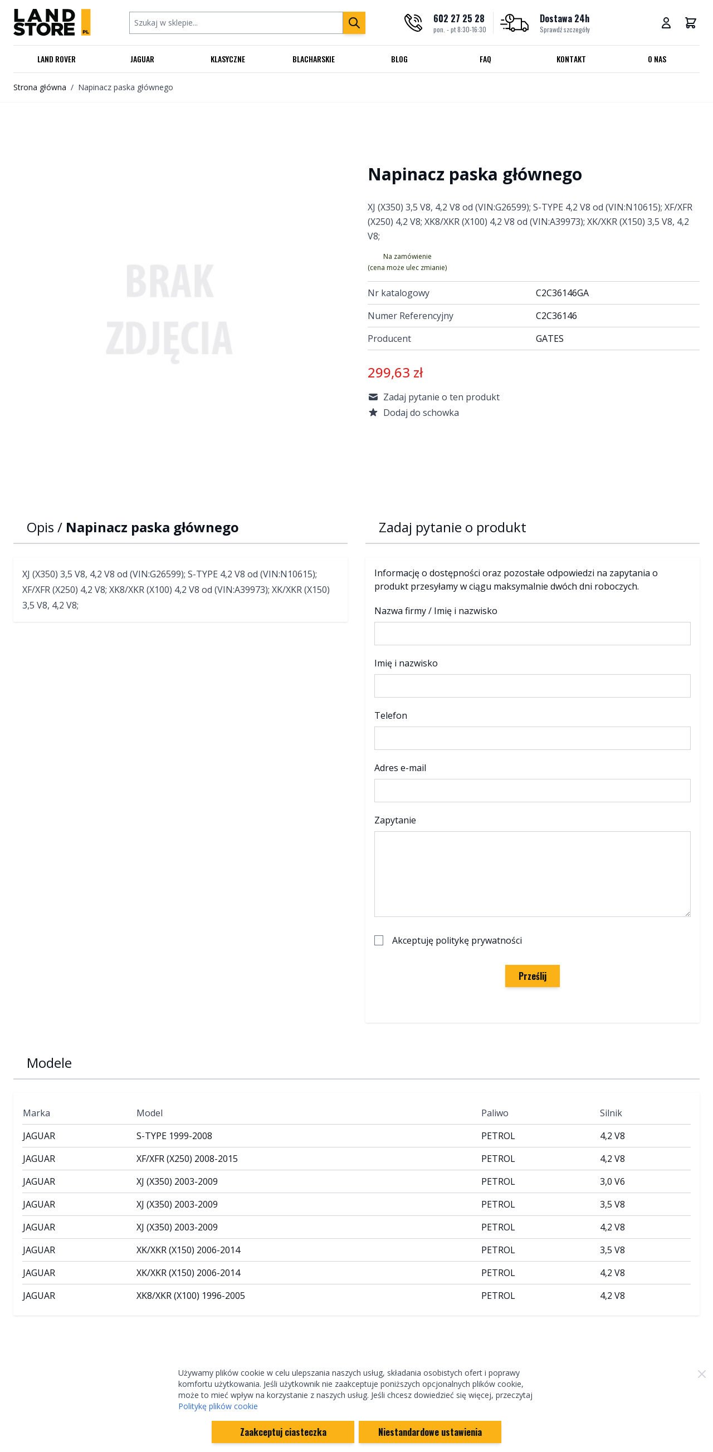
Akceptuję (457, 940)
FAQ (485, 59)
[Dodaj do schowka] (534, 412)
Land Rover (56, 59)
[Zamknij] (702, 1374)
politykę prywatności (479, 940)
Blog (399, 59)
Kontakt (571, 59)
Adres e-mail (400, 768)
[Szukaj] (354, 23)
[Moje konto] (666, 23)
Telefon (390, 715)
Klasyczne (228, 59)
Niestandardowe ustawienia (430, 1432)
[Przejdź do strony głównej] (52, 22)
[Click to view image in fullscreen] (179, 312)
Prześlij (532, 976)
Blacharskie (313, 59)
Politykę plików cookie (218, 1406)
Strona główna (39, 87)
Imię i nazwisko (406, 663)
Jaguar (142, 59)
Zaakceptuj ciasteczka (283, 1432)
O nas (657, 59)
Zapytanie (395, 820)
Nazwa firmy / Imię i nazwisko (435, 611)
